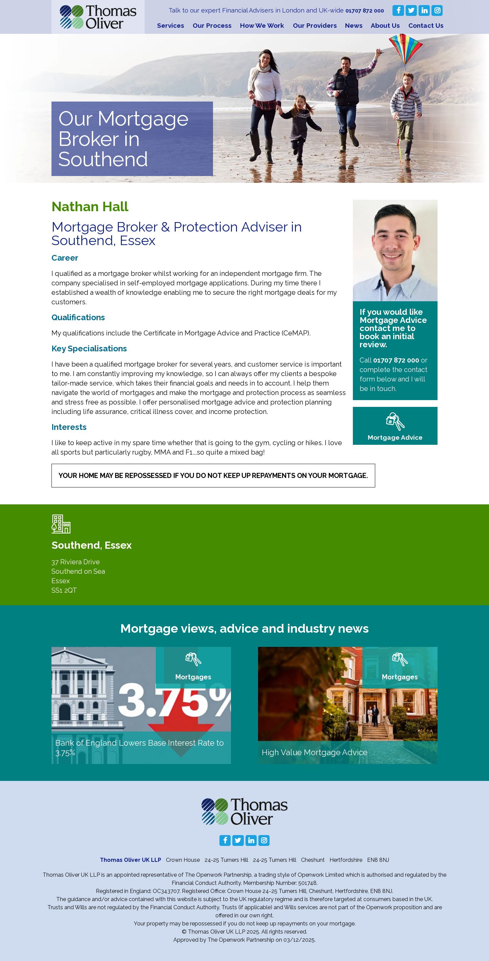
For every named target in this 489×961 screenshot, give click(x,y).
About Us (385, 25)
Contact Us (426, 25)
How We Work (262, 25)
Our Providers (315, 25)
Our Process (212, 25)
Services (170, 25)
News (354, 25)
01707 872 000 (363, 10)
